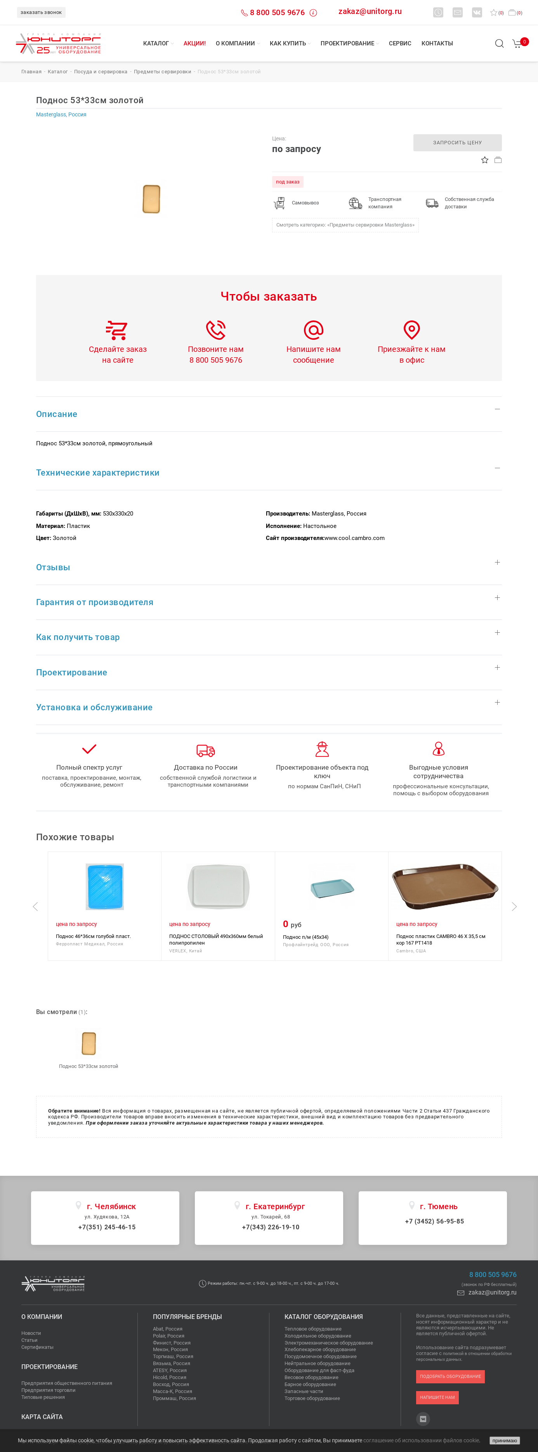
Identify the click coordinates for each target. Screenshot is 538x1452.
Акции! (195, 43)
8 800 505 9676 (277, 12)
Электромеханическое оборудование (329, 1343)
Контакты (437, 43)
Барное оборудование (310, 1384)
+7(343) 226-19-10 (270, 1227)
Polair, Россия (168, 1336)
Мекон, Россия (170, 1349)
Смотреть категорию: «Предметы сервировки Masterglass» (345, 225)
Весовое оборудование (311, 1377)
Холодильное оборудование (318, 1336)
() (497, 13)
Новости (31, 1333)
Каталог (156, 43)
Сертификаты (37, 1347)
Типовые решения (43, 1397)
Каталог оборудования (324, 1316)
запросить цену (457, 142)
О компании (235, 43)
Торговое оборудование (312, 1398)
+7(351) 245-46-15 (106, 1227)
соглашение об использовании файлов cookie (421, 1440)
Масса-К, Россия (172, 1391)
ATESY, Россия (170, 1370)
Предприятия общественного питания (66, 1383)
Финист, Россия (172, 1343)
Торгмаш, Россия (173, 1356)
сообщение (313, 360)
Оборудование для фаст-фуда (319, 1370)
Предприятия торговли (48, 1390)
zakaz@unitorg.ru (370, 11)
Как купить (288, 43)
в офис (411, 360)
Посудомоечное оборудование (321, 1356)
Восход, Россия (171, 1384)
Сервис (400, 43)
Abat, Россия (167, 1329)
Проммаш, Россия (174, 1398)
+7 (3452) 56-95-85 (434, 1221)
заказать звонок (41, 12)
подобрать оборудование (450, 1376)
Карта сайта (42, 1417)
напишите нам (437, 1397)
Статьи (29, 1340)
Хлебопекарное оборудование (320, 1349)
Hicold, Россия (169, 1377)
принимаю (505, 1440)
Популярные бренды (187, 1316)
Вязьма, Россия (171, 1363)
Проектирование (347, 43)
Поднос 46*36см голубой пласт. (93, 936)
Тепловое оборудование (313, 1329)
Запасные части (304, 1391)
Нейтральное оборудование (318, 1363)
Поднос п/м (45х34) (306, 937)
